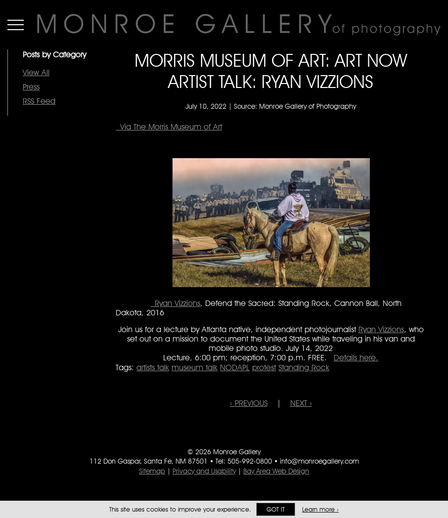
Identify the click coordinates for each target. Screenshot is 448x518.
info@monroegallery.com (319, 461)
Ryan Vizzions (175, 303)
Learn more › (320, 509)
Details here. (356, 357)
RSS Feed (39, 101)
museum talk (195, 367)
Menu (15, 24)
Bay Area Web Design (276, 471)
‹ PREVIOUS (249, 403)
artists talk (152, 367)
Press (31, 86)
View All (36, 72)
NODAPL (235, 367)
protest (264, 367)
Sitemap (152, 471)
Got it (276, 509)
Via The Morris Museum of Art (169, 126)
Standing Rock (303, 367)
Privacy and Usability (204, 471)
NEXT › (301, 403)
